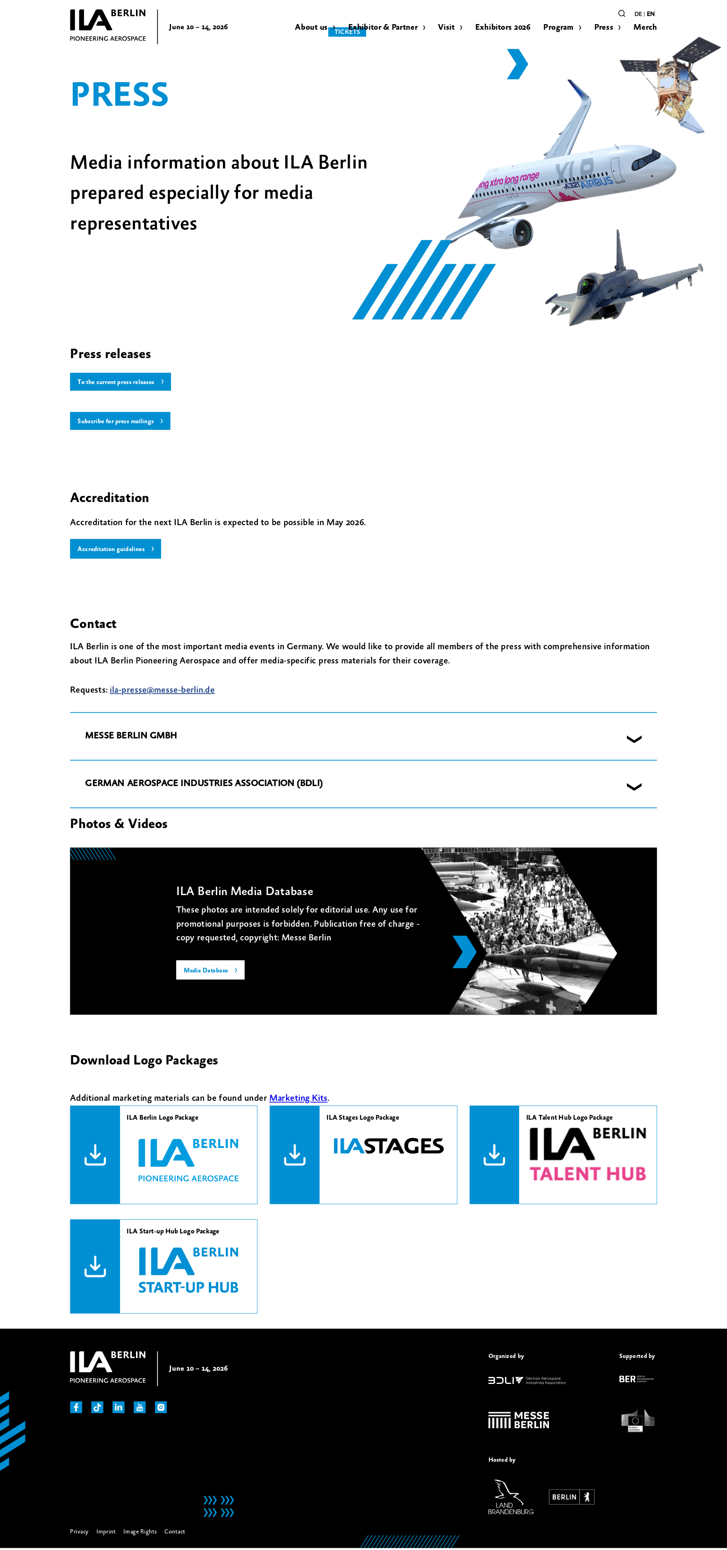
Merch (645, 27)
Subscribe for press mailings (118, 422)
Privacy (79, 1533)
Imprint (106, 1533)
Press (603, 27)
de (638, 14)
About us (311, 27)
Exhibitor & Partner (383, 27)
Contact (174, 1533)
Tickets (591, 12)
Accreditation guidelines (113, 550)
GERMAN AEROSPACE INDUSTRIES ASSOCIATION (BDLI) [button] (204, 786)
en (651, 14)
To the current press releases (119, 382)
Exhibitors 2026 (502, 27)
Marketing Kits (298, 1100)
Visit (446, 27)
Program (558, 27)
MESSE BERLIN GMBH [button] (131, 738)
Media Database (207, 973)
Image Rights (140, 1533)
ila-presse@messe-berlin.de (162, 692)
